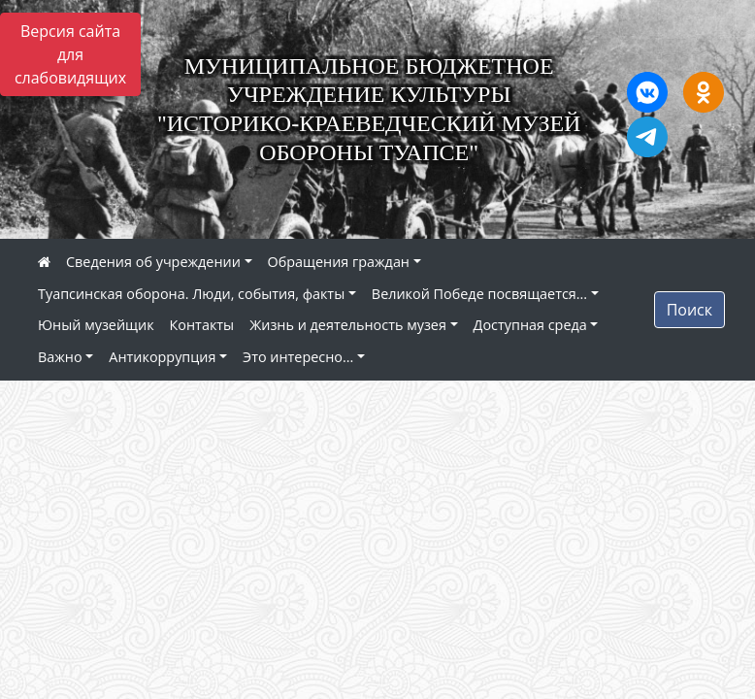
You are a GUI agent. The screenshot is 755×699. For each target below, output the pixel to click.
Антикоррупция (162, 357)
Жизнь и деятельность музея (347, 325)
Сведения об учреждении (153, 261)
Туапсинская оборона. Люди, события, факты (191, 293)
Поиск (689, 309)
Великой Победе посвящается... (479, 293)
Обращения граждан (339, 261)
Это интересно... (298, 357)
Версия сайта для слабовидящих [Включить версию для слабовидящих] (70, 54)
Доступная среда (530, 325)
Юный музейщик (96, 325)
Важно (60, 357)
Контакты (202, 325)
